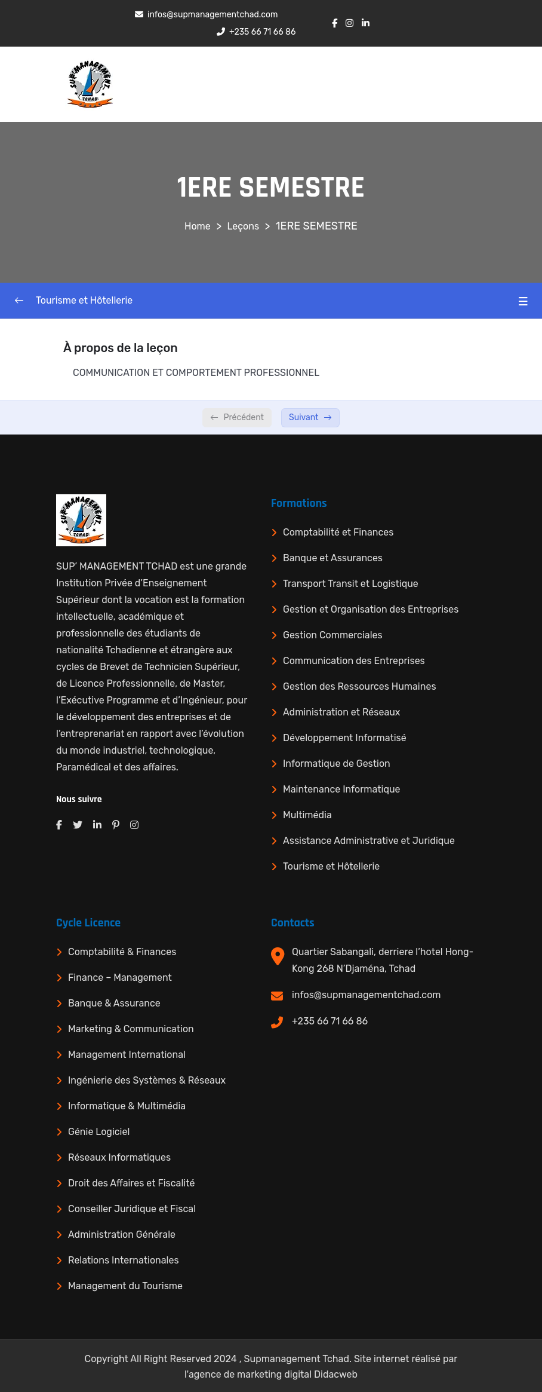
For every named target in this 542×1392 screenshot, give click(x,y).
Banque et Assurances (333, 558)
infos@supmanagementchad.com (366, 995)
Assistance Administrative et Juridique (369, 840)
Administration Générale (121, 1234)
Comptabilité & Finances (122, 951)
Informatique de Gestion (336, 763)
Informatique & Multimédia (127, 1106)
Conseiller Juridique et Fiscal (132, 1208)
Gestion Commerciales (333, 635)
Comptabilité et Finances (338, 532)
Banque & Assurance (114, 1003)
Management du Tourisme (125, 1286)
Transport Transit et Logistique (350, 583)
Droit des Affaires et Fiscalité (131, 1183)
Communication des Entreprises (354, 660)
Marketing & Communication (131, 1029)
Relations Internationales (123, 1260)
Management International (127, 1054)
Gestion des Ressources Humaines (359, 686)
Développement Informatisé (344, 738)
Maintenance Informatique (342, 789)
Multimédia (307, 815)
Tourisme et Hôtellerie (331, 866)
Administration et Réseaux (341, 712)
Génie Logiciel (99, 1131)
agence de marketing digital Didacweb (273, 1374)
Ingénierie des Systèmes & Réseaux (147, 1080)
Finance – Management (120, 977)
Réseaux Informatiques (119, 1157)
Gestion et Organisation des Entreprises (370, 609)
